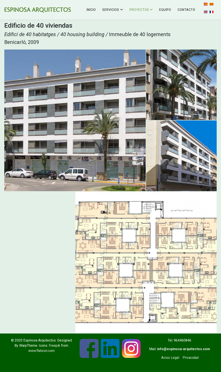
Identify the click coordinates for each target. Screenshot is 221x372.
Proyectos (139, 9)
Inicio (91, 9)
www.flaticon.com (41, 351)
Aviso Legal (170, 358)
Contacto (186, 9)
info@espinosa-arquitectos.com (183, 349)
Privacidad (191, 358)
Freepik (54, 345)
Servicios (110, 9)
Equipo (165, 9)
